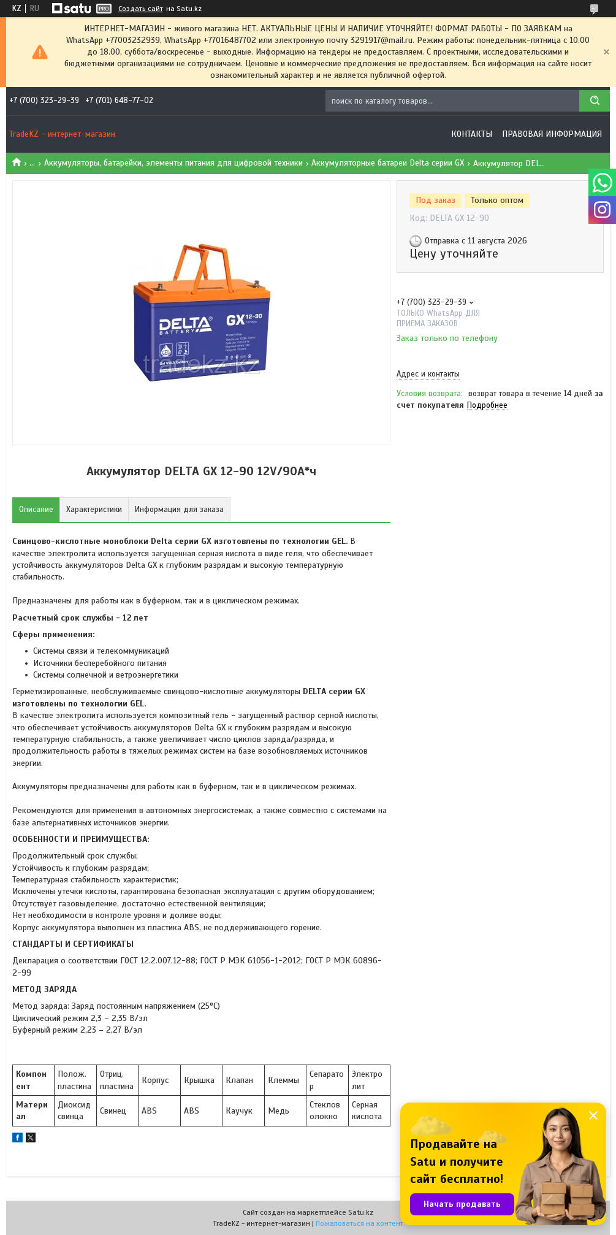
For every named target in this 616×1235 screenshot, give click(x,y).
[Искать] (594, 101)
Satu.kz (360, 1212)
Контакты (471, 134)
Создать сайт (140, 8)
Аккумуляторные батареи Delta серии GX (387, 163)
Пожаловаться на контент (359, 1223)
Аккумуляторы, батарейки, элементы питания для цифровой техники (173, 163)
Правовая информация (552, 134)
